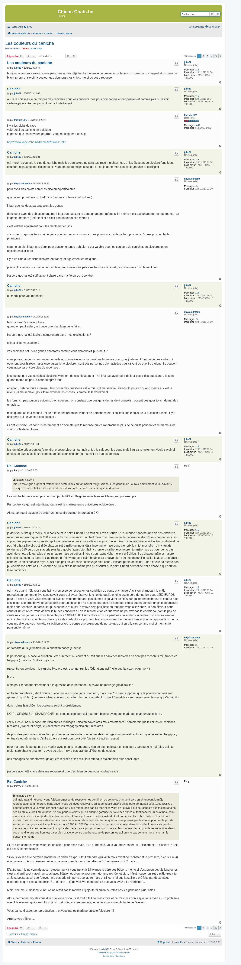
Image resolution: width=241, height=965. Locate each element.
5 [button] (216, 56)
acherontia (36, 48)
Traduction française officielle (110, 953)
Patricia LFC (190, 115)
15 (197, 69)
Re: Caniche (17, 466)
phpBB (105, 949)
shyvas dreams (192, 178)
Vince (25, 48)
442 (198, 125)
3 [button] (207, 56)
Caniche (13, 89)
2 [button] (203, 56)
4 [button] (211, 56)
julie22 (187, 62)
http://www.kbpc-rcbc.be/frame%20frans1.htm (36, 142)
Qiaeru (127, 953)
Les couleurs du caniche (29, 43)
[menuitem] (28, 27)
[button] (220, 56)
